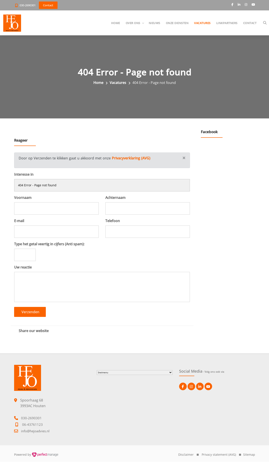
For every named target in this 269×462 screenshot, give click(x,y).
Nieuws (154, 23)
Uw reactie (23, 267)
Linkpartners (226, 23)
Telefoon (112, 221)
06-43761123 (32, 425)
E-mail (19, 221)
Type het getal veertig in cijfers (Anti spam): (49, 244)
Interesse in (23, 174)
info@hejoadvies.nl (35, 431)
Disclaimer (186, 455)
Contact (249, 23)
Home (115, 23)
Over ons (132, 23)
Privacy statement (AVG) (219, 455)
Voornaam (22, 197)
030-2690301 (28, 5)
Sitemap (249, 455)
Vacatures (202, 23)
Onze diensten (177, 23)
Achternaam (115, 197)
